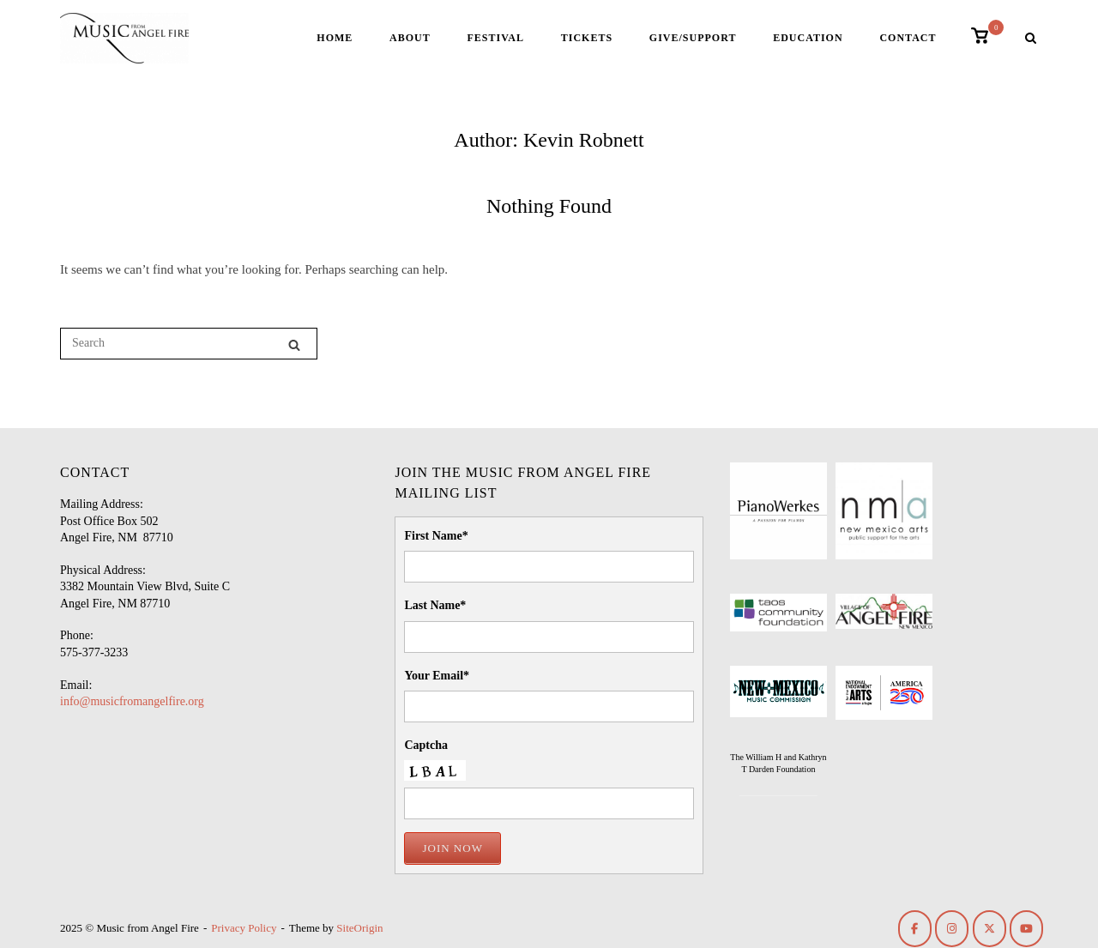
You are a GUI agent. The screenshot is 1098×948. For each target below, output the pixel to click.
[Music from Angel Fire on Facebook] (915, 928)
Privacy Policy (243, 927)
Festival (495, 38)
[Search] (294, 345)
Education (807, 38)
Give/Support (693, 38)
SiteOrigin (359, 927)
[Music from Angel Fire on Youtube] (1026, 928)
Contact (907, 38)
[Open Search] (1030, 39)
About (410, 38)
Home (335, 38)
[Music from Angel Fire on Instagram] (951, 928)
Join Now (452, 848)
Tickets (586, 38)
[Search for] (188, 343)
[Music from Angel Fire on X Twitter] (989, 928)
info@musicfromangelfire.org (132, 701)
